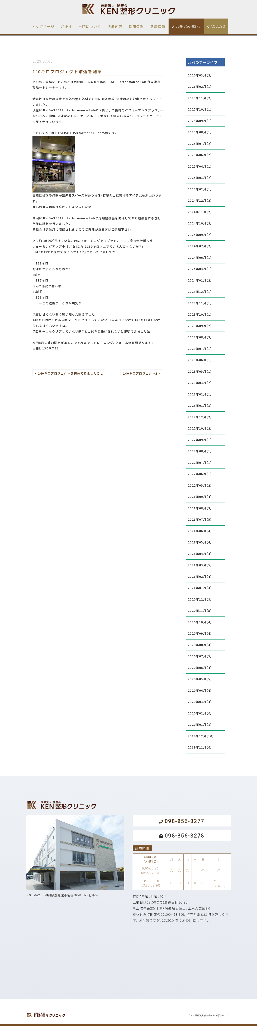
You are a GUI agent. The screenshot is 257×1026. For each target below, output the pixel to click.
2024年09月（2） (200, 235)
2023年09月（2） (200, 326)
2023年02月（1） (200, 394)
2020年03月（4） (200, 702)
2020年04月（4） (200, 690)
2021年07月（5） (200, 519)
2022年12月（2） (200, 417)
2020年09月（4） (200, 633)
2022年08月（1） (200, 451)
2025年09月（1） (200, 121)
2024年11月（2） (200, 212)
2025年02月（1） (200, 189)
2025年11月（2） (200, 98)
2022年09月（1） (200, 440)
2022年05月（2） (200, 485)
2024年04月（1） (200, 269)
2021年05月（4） (200, 542)
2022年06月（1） (200, 474)
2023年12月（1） (200, 291)
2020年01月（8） (200, 724)
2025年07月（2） (200, 143)
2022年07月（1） (200, 462)
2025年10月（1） (200, 109)
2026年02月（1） (200, 86)
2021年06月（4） (200, 531)
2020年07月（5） (200, 656)
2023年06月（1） (200, 360)
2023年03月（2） (200, 383)
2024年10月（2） (200, 223)
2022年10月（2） (200, 428)
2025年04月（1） (200, 166)
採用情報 (136, 26)
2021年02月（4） (200, 576)
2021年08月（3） (200, 508)
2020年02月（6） (200, 713)
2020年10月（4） (200, 622)
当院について (89, 26)
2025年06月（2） (200, 155)
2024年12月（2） (200, 200)
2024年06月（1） (200, 257)
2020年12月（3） (200, 599)
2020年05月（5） (200, 679)
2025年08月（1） (200, 132)
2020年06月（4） (200, 667)
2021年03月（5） (200, 565)
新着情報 (157, 26)
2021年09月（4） (200, 496)
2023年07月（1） (200, 348)
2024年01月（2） (200, 280)
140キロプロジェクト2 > (142, 373)
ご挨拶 (66, 26)
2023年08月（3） (200, 337)
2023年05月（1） (200, 371)
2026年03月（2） (200, 75)
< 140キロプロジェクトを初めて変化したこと (69, 373)
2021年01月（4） (200, 588)
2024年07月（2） (200, 246)
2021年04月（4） (200, 554)
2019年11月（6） (200, 747)
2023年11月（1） (200, 303)
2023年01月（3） (200, 405)
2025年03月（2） (200, 177)
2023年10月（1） (200, 314)
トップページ (43, 26)
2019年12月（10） (201, 736)
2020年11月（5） (200, 610)
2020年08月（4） (200, 645)
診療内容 (114, 26)
